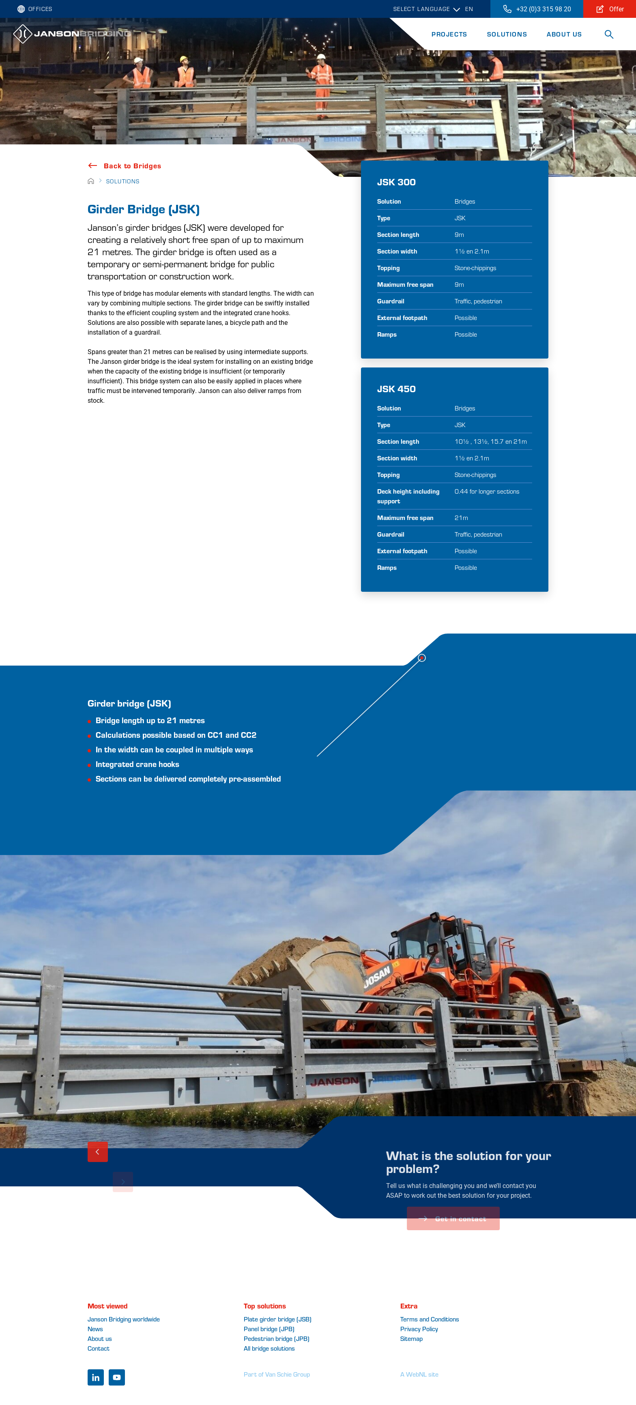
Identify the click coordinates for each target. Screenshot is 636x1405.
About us (100, 1338)
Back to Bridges (124, 165)
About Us (564, 34)
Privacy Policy (419, 1328)
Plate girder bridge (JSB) (278, 1319)
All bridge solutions (269, 1348)
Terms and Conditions (429, 1319)
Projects (450, 34)
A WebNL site (419, 1374)
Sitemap (411, 1338)
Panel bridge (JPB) (269, 1328)
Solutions (507, 34)
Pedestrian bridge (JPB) (276, 1338)
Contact (99, 1348)
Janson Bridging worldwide (124, 1319)
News (95, 1328)
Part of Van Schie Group (277, 1374)
